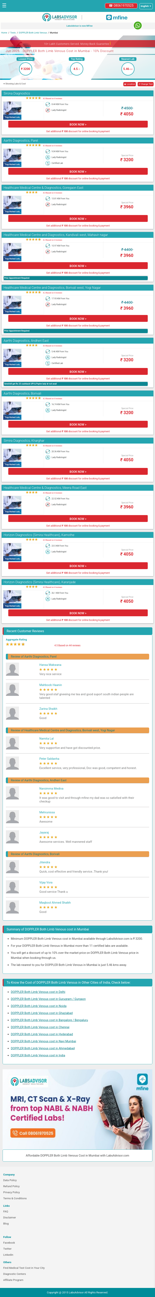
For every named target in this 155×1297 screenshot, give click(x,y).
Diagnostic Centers (14, 1273)
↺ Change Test (145, 84)
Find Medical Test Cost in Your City (24, 1267)
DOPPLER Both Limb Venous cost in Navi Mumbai (43, 1041)
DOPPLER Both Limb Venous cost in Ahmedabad (43, 1048)
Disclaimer (9, 1217)
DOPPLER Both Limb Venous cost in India (38, 1055)
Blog (6, 1223)
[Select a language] (146, 6)
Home (4, 32)
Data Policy (10, 1180)
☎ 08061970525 (121, 5)
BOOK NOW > (78, 124)
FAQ (5, 1211)
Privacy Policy (11, 1192)
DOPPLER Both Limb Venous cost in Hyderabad (42, 1034)
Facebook (9, 1242)
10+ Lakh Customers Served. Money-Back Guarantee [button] (77, 43)
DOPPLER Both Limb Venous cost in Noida (39, 1006)
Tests (13, 32)
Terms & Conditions (15, 1198)
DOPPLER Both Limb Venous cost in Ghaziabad (42, 1013)
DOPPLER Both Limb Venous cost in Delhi (38, 992)
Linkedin (8, 1254)
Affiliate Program (13, 1279)
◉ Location (129, 84)
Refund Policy (11, 1186)
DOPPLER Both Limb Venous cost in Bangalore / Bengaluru (49, 1020)
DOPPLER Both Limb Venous (33, 32)
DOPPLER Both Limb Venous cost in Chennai (40, 1027)
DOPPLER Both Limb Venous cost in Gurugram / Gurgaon (48, 999)
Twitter (7, 1248)
